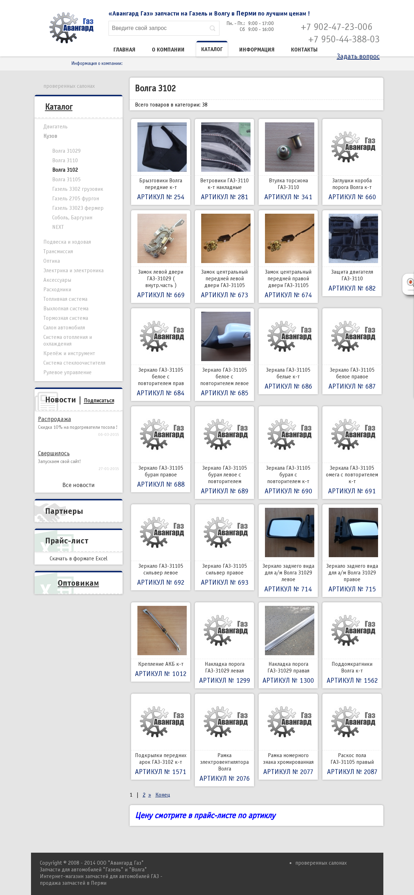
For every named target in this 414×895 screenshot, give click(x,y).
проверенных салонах (69, 86)
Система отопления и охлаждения (67, 340)
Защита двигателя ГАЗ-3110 (352, 253)
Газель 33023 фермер (78, 208)
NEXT (58, 227)
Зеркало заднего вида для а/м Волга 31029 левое (288, 550)
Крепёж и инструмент (69, 353)
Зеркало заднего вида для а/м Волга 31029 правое (352, 550)
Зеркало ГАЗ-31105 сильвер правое (224, 547)
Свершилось (54, 453)
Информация (256, 50)
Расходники (57, 289)
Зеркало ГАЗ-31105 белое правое (352, 351)
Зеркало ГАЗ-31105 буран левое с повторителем (224, 452)
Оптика (51, 261)
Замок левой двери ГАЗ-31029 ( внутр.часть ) (160, 256)
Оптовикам (78, 583)
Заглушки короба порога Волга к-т (352, 161)
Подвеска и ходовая (67, 242)
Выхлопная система (65, 308)
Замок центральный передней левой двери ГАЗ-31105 (224, 256)
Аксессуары (57, 280)
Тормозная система (65, 318)
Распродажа (54, 419)
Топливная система (65, 299)
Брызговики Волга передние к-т (160, 161)
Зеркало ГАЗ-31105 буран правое (160, 449)
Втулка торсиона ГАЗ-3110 (288, 161)
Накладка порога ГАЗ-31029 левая (224, 645)
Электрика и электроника (73, 270)
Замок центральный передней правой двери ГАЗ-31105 (288, 256)
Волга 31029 (66, 151)
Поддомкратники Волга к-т (352, 645)
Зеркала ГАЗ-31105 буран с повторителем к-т (288, 452)
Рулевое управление (67, 372)
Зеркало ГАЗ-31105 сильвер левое (160, 547)
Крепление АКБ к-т (160, 642)
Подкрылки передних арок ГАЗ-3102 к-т (160, 736)
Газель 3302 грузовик (77, 189)
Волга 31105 (66, 179)
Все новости (78, 485)
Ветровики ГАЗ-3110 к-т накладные (224, 161)
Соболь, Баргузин (72, 217)
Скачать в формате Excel (78, 558)
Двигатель (55, 126)
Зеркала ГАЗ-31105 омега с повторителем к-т (352, 452)
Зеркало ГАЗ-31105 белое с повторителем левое (224, 354)
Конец (162, 795)
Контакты (304, 50)
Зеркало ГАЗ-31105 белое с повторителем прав (160, 354)
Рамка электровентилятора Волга (224, 740)
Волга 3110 (65, 160)
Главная (124, 50)
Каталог (212, 49)
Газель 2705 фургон (75, 198)
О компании (168, 50)
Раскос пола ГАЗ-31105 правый (352, 736)
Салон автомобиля (64, 327)
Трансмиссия (58, 251)
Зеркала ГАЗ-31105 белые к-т (288, 351)
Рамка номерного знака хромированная (288, 736)
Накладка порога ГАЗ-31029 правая (288, 645)
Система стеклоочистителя (74, 363)
